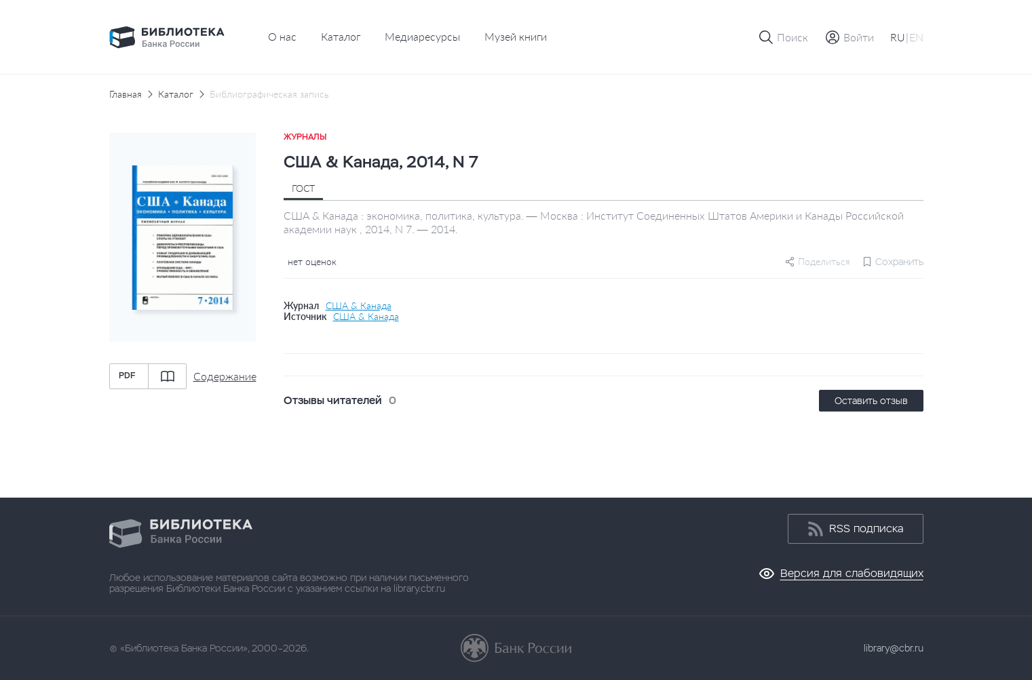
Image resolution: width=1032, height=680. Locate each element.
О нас (282, 36)
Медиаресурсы (422, 36)
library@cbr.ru (893, 648)
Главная (125, 94)
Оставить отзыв (871, 401)
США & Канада (358, 305)
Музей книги (515, 36)
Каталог (340, 36)
